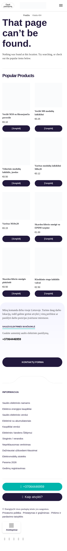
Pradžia (26, 15)
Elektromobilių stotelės (14, 456)
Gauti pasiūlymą (8, 5)
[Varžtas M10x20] (16, 206)
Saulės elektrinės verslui (15, 414)
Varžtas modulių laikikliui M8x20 (48, 167)
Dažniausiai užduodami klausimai (19, 450)
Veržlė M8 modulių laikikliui (44, 113)
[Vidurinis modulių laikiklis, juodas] (16, 151)
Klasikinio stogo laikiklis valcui (47, 281)
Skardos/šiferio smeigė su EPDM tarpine (47, 226)
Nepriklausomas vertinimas (16, 444)
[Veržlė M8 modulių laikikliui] (48, 95)
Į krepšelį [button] (16, 128)
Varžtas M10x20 (10, 223)
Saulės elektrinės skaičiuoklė (18, 327)
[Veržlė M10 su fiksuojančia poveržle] (16, 96)
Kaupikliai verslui (11, 426)
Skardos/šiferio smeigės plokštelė (14, 281)
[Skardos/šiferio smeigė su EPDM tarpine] (48, 206)
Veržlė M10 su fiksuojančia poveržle (16, 116)
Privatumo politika (11, 512)
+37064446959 (11, 339)
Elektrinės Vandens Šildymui (17, 432)
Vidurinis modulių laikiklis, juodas (11, 170)
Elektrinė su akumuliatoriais (16, 420)
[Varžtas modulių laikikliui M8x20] (48, 149)
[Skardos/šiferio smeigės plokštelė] (16, 261)
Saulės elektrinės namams (16, 403)
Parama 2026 (9, 462)
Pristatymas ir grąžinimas (36, 512)
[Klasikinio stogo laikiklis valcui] (48, 262)
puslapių (25, 509)
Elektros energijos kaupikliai (17, 409)
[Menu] (61, 5)
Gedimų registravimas (13, 468)
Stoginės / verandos (12, 438)
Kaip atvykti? (32, 497)
